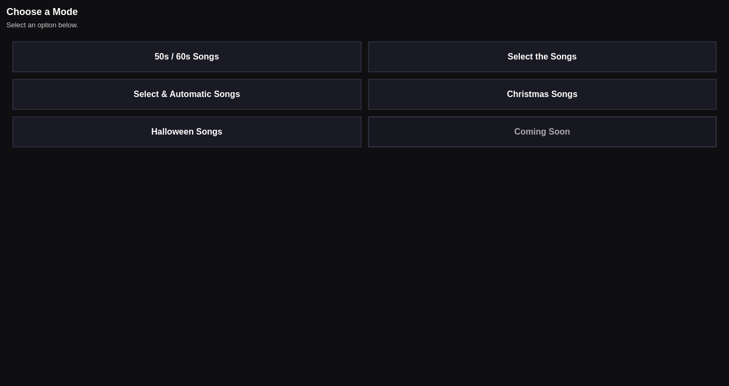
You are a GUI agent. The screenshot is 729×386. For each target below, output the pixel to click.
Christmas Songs (542, 94)
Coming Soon (542, 131)
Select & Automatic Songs (187, 94)
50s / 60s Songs (186, 56)
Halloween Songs (186, 131)
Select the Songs (542, 56)
